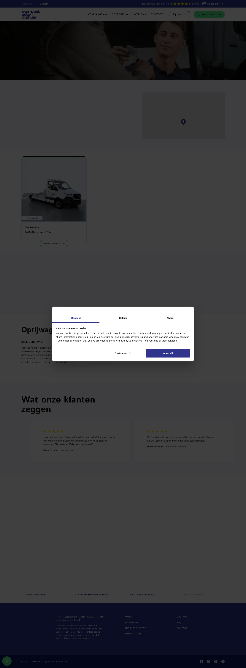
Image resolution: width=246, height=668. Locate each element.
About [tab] (170, 318)
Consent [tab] (76, 318)
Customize (123, 353)
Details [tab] (123, 318)
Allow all (168, 353)
